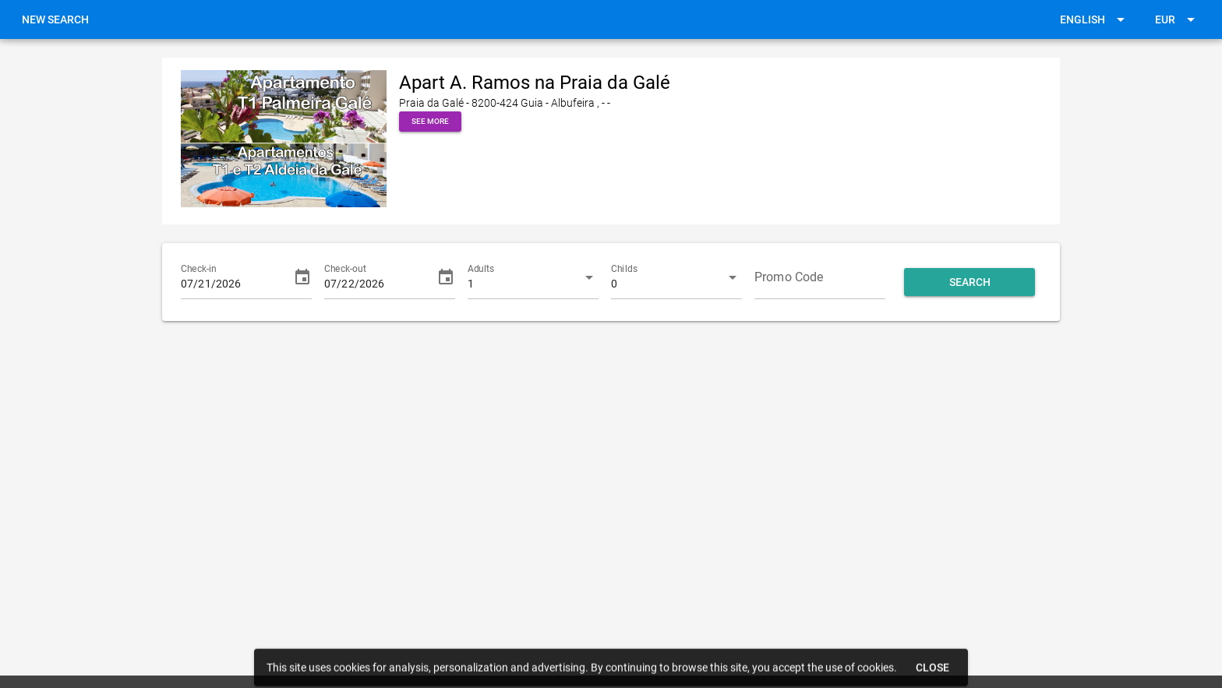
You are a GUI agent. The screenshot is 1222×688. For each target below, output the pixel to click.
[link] (55, 19)
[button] (1095, 19)
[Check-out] (375, 277)
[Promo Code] (819, 277)
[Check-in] (232, 277)
